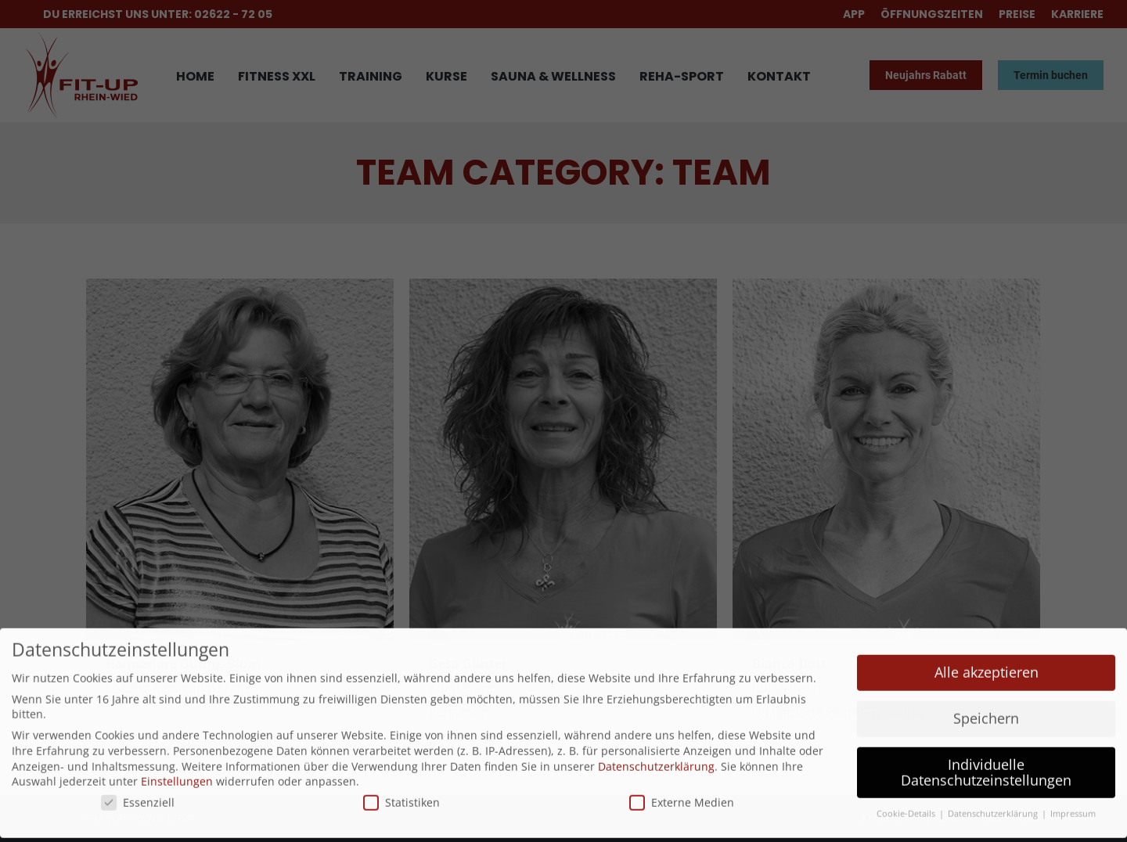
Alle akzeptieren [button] (986, 651)
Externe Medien (681, 782)
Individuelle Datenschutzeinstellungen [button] (986, 752)
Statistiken (401, 782)
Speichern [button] (986, 698)
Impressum (1073, 794)
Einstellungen (177, 761)
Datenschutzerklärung (656, 746)
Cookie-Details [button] (907, 794)
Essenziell (138, 782)
